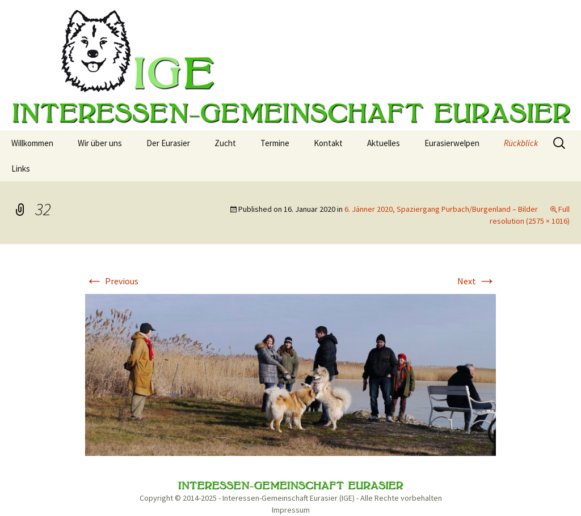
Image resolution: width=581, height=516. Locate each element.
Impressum (291, 510)
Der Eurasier (168, 143)
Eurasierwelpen (451, 143)
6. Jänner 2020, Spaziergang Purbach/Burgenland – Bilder (441, 209)
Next (476, 281)
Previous (111, 281)
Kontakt (328, 143)
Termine (274, 143)
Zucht (225, 143)
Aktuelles (383, 143)
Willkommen (32, 143)
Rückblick (521, 143)
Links (20, 168)
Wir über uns (100, 143)
